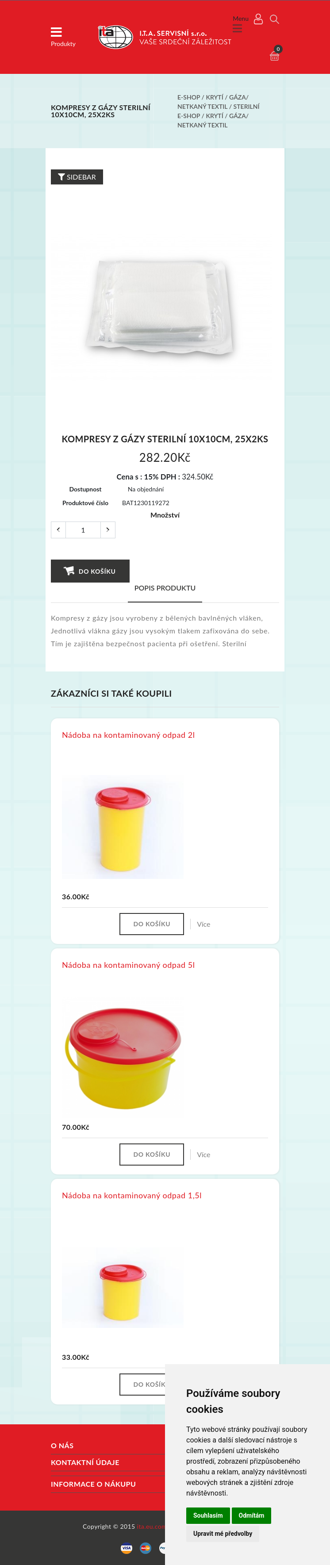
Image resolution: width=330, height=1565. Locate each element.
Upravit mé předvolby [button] (222, 1533)
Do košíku (89, 570)
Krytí (214, 97)
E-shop (188, 97)
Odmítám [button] (252, 1515)
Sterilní (247, 106)
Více (203, 924)
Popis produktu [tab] (165, 587)
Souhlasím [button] (208, 1515)
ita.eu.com (152, 1526)
